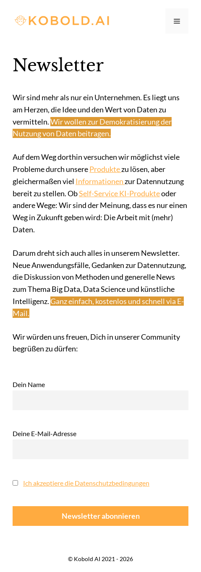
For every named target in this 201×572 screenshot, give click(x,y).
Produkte (105, 169)
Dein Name (29, 384)
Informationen (100, 181)
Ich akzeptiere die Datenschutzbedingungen (86, 483)
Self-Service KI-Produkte (119, 193)
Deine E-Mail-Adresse (44, 433)
